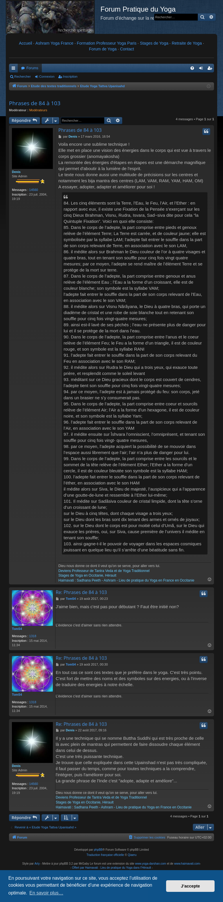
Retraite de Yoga (187, 43)
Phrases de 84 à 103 (34, 103)
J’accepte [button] (190, 886)
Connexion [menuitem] (202, 69)
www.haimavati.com (187, 863)
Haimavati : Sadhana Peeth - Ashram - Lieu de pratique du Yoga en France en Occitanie (126, 580)
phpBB (98, 849)
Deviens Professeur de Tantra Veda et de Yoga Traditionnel (104, 571)
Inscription (70, 76)
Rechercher (22, 76)
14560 (33, 190)
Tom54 (17, 629)
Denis (16, 172)
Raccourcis (14, 69)
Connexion (47, 76)
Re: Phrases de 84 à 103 (81, 592)
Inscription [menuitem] (211, 69)
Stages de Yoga (154, 43)
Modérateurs (38, 110)
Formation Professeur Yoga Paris (106, 43)
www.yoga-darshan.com (150, 863)
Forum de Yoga (103, 49)
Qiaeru (132, 855)
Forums (32, 68)
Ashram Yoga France (54, 43)
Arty (37, 863)
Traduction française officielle (105, 855)
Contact (127, 49)
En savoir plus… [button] (46, 892)
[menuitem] (192, 68)
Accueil (25, 43)
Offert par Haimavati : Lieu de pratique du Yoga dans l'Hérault (111, 867)
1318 (32, 636)
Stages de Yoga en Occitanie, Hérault (87, 575)
